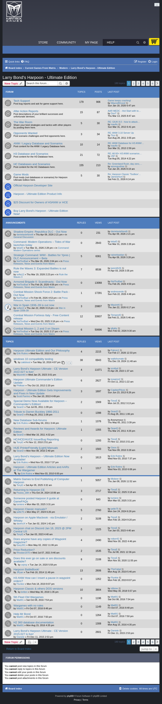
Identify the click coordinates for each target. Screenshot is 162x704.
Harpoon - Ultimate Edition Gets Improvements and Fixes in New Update (42, 392)
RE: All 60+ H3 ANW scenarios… (125, 153)
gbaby (114, 328)
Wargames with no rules (28, 605)
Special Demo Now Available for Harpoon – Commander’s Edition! (40, 402)
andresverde (117, 291)
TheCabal (116, 569)
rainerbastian (117, 255)
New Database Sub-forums (30, 420)
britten (24, 592)
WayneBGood (118, 103)
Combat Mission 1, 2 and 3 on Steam (36, 328)
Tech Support (22, 100)
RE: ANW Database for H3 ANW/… (126, 143)
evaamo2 (115, 379)
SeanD (20, 407)
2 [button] (133, 83)
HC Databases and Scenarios (32, 164)
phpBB (70, 696)
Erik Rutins (22, 353)
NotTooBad (22, 261)
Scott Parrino (23, 396)
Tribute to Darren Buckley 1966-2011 (36, 411)
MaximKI (115, 305)
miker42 (115, 538)
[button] (157, 83)
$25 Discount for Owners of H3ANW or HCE (41, 202)
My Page (91, 42)
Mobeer (115, 478)
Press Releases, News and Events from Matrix (41, 262)
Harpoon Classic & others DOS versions (38, 588)
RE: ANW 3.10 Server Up (121, 133)
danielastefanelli (25, 234)
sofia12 (20, 274)
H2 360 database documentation (34, 622)
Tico (113, 135)
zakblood (25, 362)
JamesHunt (117, 176)
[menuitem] (25, 61)
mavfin (114, 124)
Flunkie (20, 584)
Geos (113, 447)
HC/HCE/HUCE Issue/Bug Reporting (36, 439)
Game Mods (21, 174)
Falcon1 (115, 350)
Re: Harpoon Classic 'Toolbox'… (124, 174)
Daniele (20, 637)
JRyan (20, 572)
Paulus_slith (23, 492)
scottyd (114, 368)
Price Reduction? (24, 549)
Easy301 (21, 545)
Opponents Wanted (25, 133)
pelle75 (20, 512)
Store (43, 42)
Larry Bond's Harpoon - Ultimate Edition (40, 77)
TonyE (114, 400)
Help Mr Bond (22, 614)
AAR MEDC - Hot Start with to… (124, 111)
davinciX (21, 523)
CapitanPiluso (118, 390)
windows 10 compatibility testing (33, 359)
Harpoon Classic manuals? (30, 509)
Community (66, 42)
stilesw (114, 588)
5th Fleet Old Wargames (28, 597)
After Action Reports (26, 111)
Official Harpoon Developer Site (33, 185)
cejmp (24, 564)
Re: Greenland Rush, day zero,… (125, 164)
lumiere (20, 504)
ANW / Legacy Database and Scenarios (38, 143)
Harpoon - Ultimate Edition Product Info (38, 193)
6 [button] (152, 83)
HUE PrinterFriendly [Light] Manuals (36, 447)
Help (111, 42)
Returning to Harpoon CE (29, 489)
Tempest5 (116, 315)
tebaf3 (20, 248)
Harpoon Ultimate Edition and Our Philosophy (42, 350)
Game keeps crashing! (119, 100)
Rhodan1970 (23, 552)
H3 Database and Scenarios (31, 153)
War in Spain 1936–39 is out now (34, 305)
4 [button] (143, 83)
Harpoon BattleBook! (26, 569)
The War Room (23, 122)
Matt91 (20, 600)
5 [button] (147, 83)
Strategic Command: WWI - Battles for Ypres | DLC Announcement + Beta (42, 257)
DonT (114, 113)
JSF (113, 156)
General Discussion (24, 237)
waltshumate (117, 358)
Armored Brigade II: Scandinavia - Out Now (40, 281)
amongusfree (117, 166)
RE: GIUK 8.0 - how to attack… (124, 122)
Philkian (21, 385)
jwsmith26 (116, 268)
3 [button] (138, 83)
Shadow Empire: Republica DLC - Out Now (40, 231)
